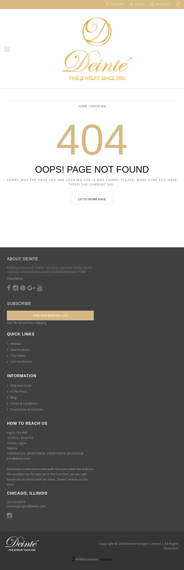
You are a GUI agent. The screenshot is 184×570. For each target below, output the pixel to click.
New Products (20, 350)
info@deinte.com (18, 458)
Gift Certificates (21, 362)
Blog (14, 397)
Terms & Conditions (24, 403)
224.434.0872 (16, 502)
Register (162, 4)
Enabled (106, 559)
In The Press (19, 391)
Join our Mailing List (50, 315)
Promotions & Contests (27, 409)
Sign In (139, 4)
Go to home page (92, 199)
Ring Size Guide (21, 385)
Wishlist (16, 344)
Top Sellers (18, 356)
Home (83, 106)
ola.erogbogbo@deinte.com (26, 506)
